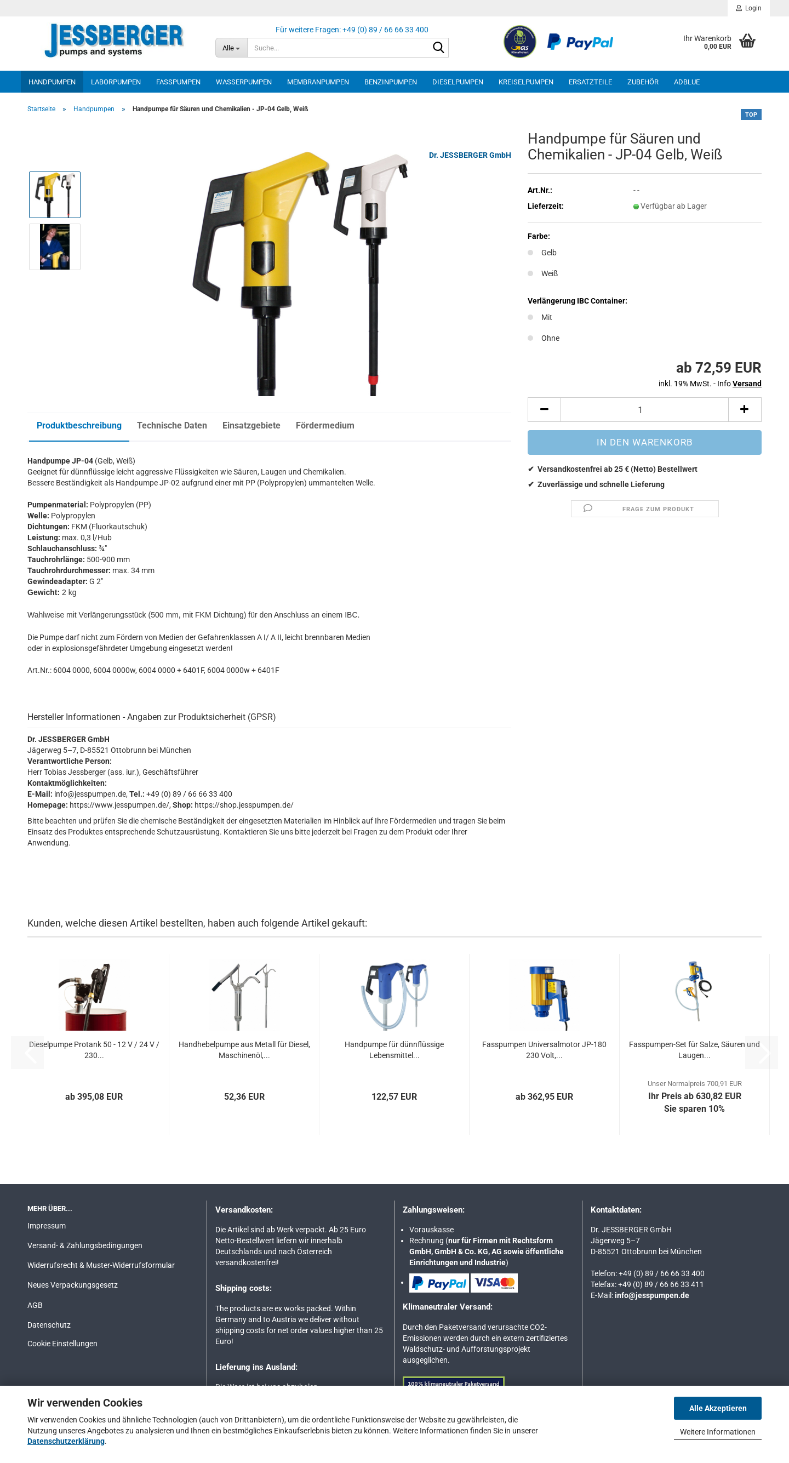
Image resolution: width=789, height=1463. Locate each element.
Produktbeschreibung (79, 425)
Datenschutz (49, 1323)
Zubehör (643, 82)
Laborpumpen (116, 82)
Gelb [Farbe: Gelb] (542, 252)
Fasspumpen (178, 82)
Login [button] (749, 8)
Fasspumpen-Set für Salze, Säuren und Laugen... (694, 1049)
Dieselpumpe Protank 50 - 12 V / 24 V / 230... (94, 1049)
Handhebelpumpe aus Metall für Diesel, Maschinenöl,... (244, 1049)
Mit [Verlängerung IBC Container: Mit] (540, 317)
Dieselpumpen (457, 82)
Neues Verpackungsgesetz (72, 1283)
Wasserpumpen (244, 82)
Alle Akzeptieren (718, 1408)
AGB (35, 1304)
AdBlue (687, 82)
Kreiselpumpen (526, 82)
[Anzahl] (645, 409)
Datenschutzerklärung (66, 1441)
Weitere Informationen (718, 1431)
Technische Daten (172, 425)
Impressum (46, 1224)
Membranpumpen (318, 82)
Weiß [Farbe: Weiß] (543, 273)
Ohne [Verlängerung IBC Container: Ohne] (543, 338)
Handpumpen (52, 82)
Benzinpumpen (390, 82)
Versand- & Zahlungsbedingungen (84, 1244)
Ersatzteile (590, 82)
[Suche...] (231, 48)
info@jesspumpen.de (652, 1294)
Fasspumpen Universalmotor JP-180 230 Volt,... (544, 1049)
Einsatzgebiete (251, 425)
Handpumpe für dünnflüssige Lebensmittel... (394, 1049)
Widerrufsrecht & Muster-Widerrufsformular (101, 1264)
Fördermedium (325, 425)
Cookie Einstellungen (62, 1342)
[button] (544, 409)
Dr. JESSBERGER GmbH (470, 155)
